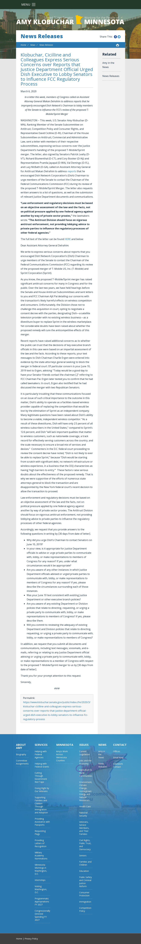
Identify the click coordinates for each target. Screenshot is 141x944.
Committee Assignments (22, 762)
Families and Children (85, 863)
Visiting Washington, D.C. (41, 889)
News (32, 44)
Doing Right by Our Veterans (42, 790)
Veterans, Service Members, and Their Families (84, 827)
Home (23, 44)
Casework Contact (118, 765)
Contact (120, 745)
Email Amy (118, 757)
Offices (116, 751)
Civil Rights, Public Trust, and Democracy (85, 845)
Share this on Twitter (119, 36)
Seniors (82, 855)
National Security (83, 814)
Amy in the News (108, 65)
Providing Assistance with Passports (42, 821)
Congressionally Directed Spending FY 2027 (42, 915)
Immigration (85, 901)
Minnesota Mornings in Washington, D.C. (41, 869)
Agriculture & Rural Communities (85, 772)
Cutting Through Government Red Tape (41, 777)
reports (72, 171)
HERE (68, 239)
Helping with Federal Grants (42, 765)
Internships (40, 880)
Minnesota (64, 745)
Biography (21, 754)
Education (84, 871)
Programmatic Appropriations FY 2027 (42, 901)
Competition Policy (85, 909)
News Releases (42, 36)
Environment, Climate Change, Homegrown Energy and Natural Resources (85, 791)
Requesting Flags (40, 832)
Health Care (85, 806)
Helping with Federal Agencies (41, 754)
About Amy (21, 746)
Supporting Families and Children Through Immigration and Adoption (41, 805)
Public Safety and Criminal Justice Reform (85, 882)
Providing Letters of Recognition (40, 843)
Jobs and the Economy (85, 762)
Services (41, 745)
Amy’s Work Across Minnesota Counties (62, 756)
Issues (83, 745)
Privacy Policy (31, 938)
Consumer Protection (84, 894)
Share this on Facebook (115, 36)
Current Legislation (84, 753)
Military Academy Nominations (41, 855)
